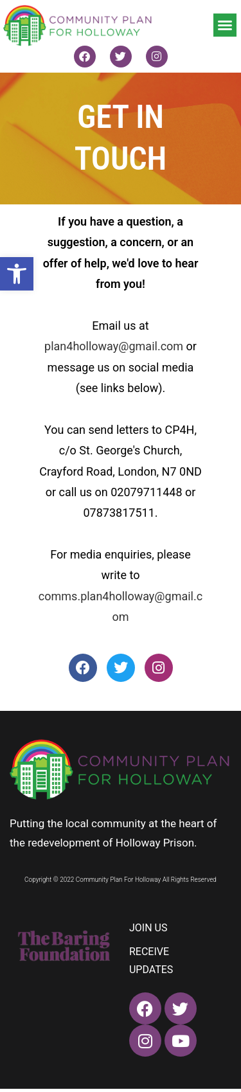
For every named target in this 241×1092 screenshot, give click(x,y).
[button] (16, 274)
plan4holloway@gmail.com (113, 346)
